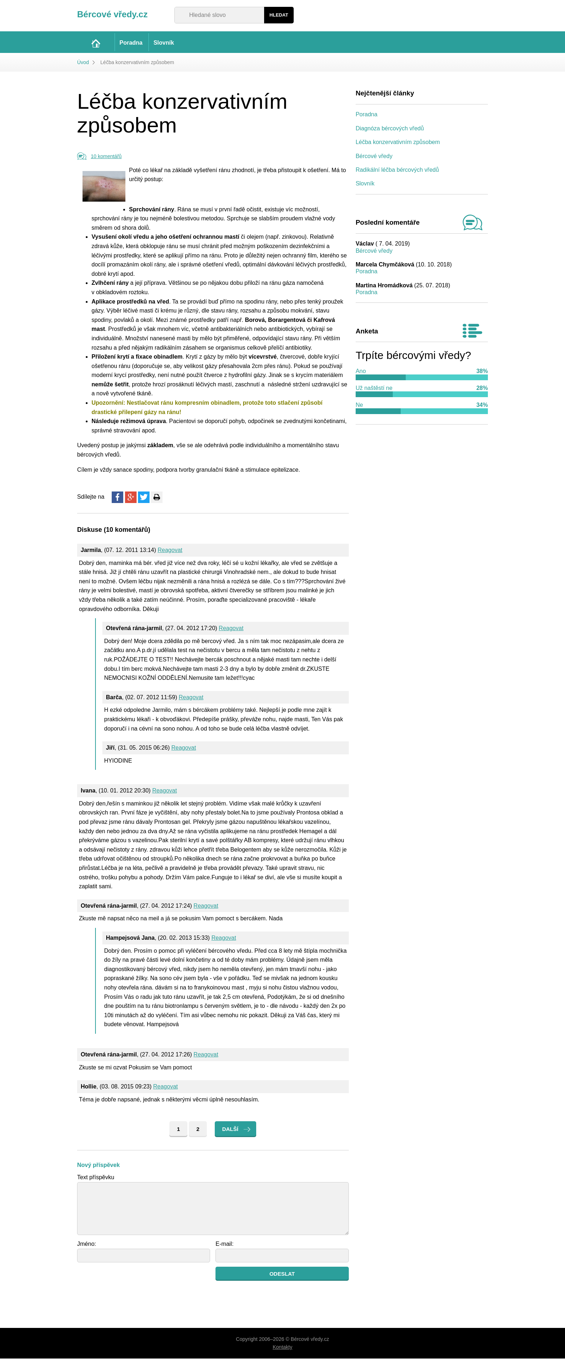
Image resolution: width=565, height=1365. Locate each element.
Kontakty (282, 1354)
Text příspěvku (95, 1184)
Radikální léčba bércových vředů (397, 176)
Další (230, 1136)
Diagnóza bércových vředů (390, 135)
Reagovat (170, 556)
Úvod (83, 69)
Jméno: (86, 1251)
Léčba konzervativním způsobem (398, 149)
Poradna (367, 121)
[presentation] (132, 1287)
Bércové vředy (374, 163)
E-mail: (224, 1251)
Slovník (365, 190)
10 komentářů (106, 163)
